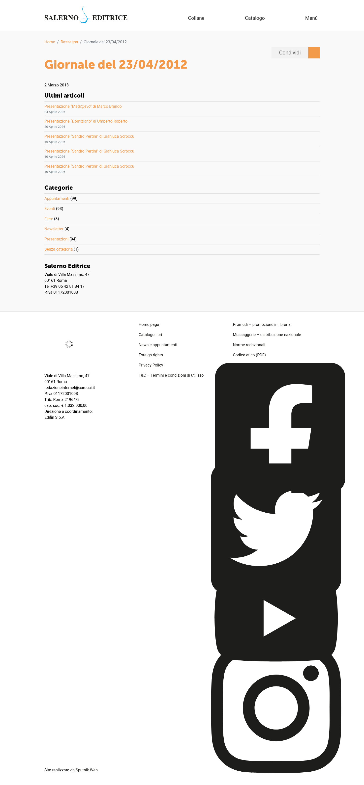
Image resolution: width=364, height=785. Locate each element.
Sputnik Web (87, 770)
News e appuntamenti (158, 344)
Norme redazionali (249, 344)
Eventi (49, 208)
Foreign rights (151, 355)
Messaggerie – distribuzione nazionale (267, 334)
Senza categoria (58, 249)
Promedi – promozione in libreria (261, 324)
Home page (149, 324)
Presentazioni (56, 239)
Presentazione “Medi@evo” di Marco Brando (83, 106)
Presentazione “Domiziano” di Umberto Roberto (85, 121)
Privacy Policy (151, 365)
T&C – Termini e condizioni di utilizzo (171, 375)
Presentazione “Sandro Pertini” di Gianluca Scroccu (89, 136)
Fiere (48, 218)
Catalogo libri (150, 334)
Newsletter (53, 229)
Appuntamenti (56, 198)
